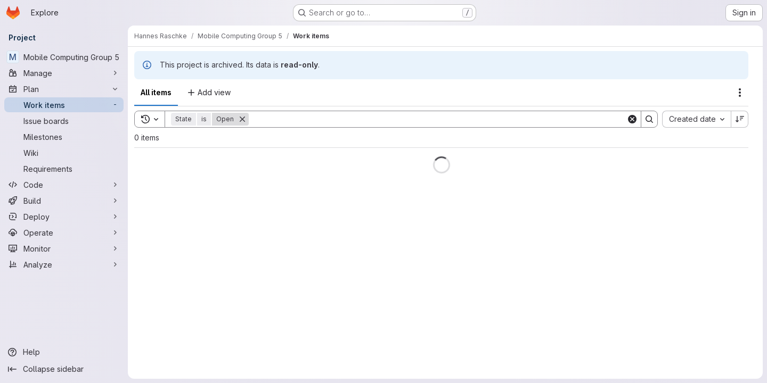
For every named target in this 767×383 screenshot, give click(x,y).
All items (156, 92)
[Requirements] (64, 168)
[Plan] (64, 88)
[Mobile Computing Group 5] (64, 56)
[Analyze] (64, 264)
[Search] (437, 119)
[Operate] (64, 232)
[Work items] (64, 104)
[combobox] (696, 119)
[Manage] (64, 72)
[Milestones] (64, 136)
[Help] (64, 352)
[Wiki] (64, 152)
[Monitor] (64, 248)
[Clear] (632, 119)
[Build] (64, 200)
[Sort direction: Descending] (739, 119)
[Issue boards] (64, 120)
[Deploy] (64, 216)
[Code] (64, 184)
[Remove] (242, 119)
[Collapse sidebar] (64, 369)
